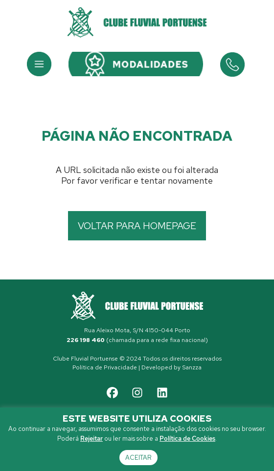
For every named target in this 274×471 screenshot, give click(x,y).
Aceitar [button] (138, 457)
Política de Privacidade (104, 367)
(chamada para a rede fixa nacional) (137, 340)
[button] (39, 64)
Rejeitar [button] (91, 438)
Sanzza (192, 367)
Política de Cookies (187, 438)
